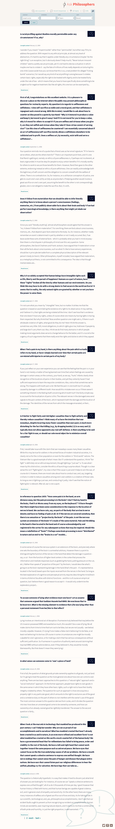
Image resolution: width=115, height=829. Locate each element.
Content (25, 15)
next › (31, 818)
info (87, 11)
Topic (59, 15)
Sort (77, 15)
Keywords (44, 15)
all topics (76, 11)
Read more (25, 90)
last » (38, 818)
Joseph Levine (24, 45)
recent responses (60, 11)
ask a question (40, 11)
